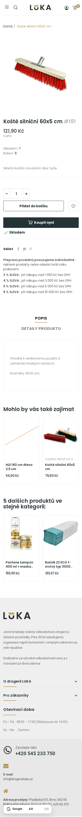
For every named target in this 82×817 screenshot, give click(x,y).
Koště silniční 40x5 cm (60, 467)
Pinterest (31, 249)
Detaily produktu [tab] (41, 328)
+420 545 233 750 (35, 753)
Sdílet (18, 249)
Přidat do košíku (33, 206)
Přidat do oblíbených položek (73, 206)
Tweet (24, 249)
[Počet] (16, 193)
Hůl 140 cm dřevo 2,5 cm (19, 467)
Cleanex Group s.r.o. (59, 459)
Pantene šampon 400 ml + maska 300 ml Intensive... (20, 564)
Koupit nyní (41, 222)
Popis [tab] (41, 318)
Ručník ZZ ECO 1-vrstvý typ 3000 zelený (58, 564)
